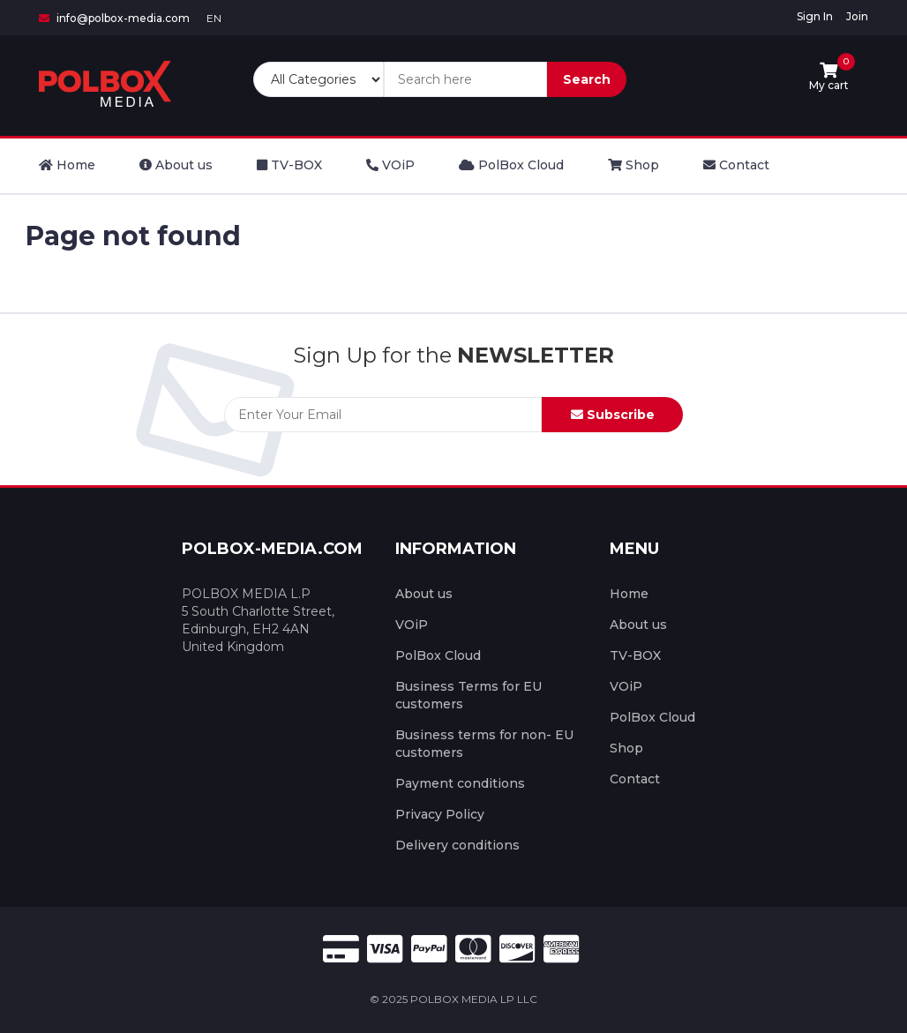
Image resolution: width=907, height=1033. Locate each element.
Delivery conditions (457, 845)
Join (857, 16)
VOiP (411, 625)
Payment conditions (460, 783)
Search (587, 79)
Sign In (815, 16)
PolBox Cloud (438, 655)
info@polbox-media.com (114, 18)
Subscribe (613, 415)
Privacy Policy (439, 814)
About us (424, 594)
